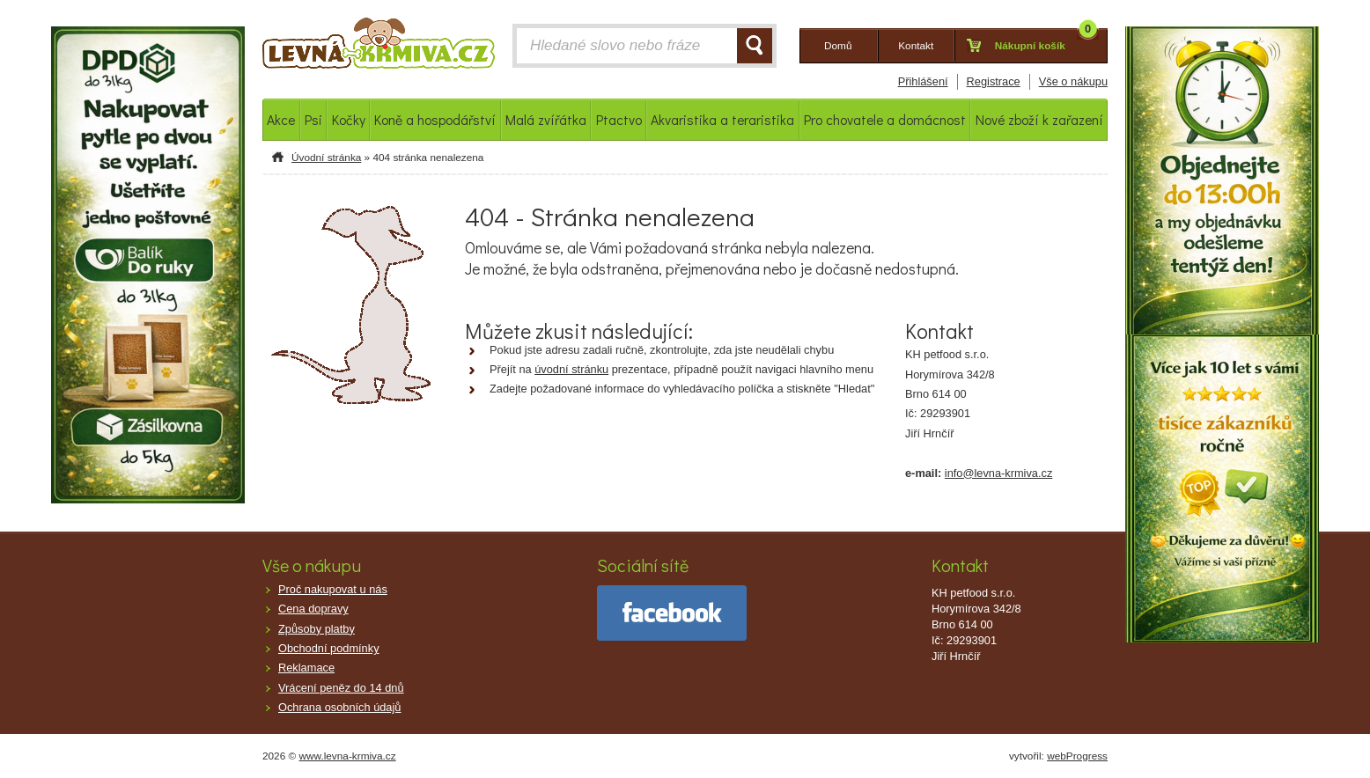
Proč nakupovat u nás (332, 589)
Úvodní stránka (326, 157)
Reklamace (306, 667)
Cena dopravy (313, 608)
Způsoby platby (316, 628)
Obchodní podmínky (328, 648)
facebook (672, 613)
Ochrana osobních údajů (339, 707)
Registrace (993, 81)
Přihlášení (923, 81)
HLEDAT (754, 45)
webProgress (1077, 756)
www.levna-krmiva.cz (347, 756)
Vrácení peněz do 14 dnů (341, 687)
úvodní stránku (571, 369)
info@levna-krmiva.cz (999, 473)
